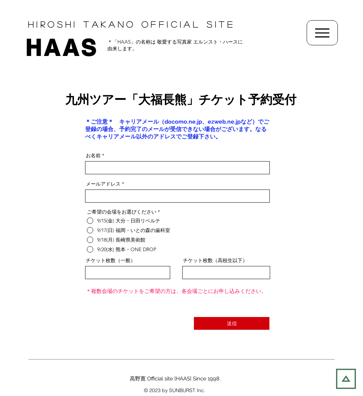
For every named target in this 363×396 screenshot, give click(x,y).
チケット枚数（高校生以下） (215, 260)
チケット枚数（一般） (110, 260)
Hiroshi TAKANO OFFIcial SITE (131, 24)
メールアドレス (103, 183)
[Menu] (322, 32)
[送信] (231, 323)
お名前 (93, 155)
